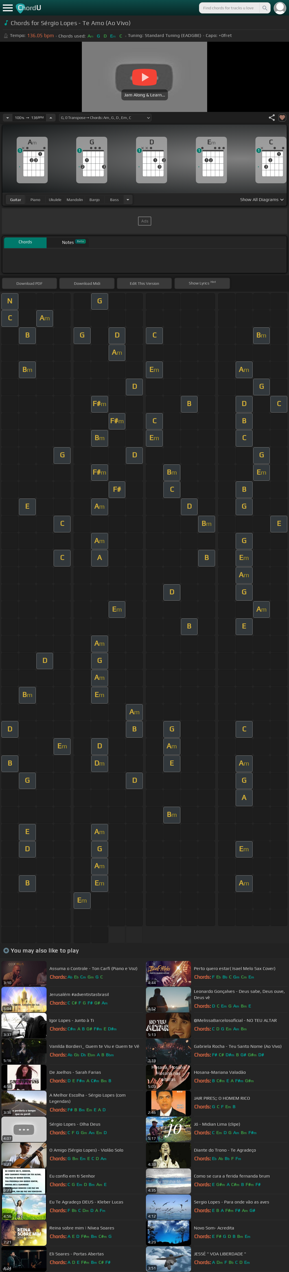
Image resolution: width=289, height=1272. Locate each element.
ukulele (55, 199)
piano (35, 199)
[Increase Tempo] (51, 118)
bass (114, 199)
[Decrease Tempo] (7, 118)
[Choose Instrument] (128, 199)
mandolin (75, 199)
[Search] (264, 8)
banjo (94, 199)
